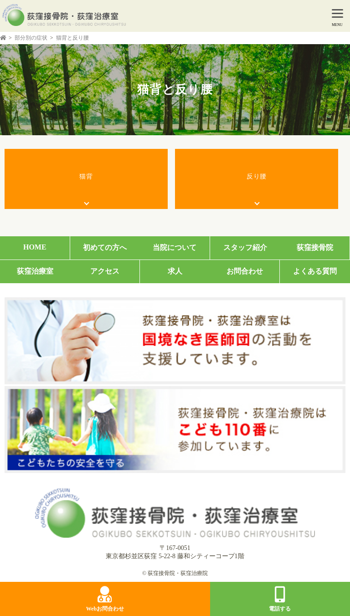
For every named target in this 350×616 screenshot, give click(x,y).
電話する (280, 599)
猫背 (86, 176)
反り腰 (257, 176)
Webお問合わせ (105, 599)
